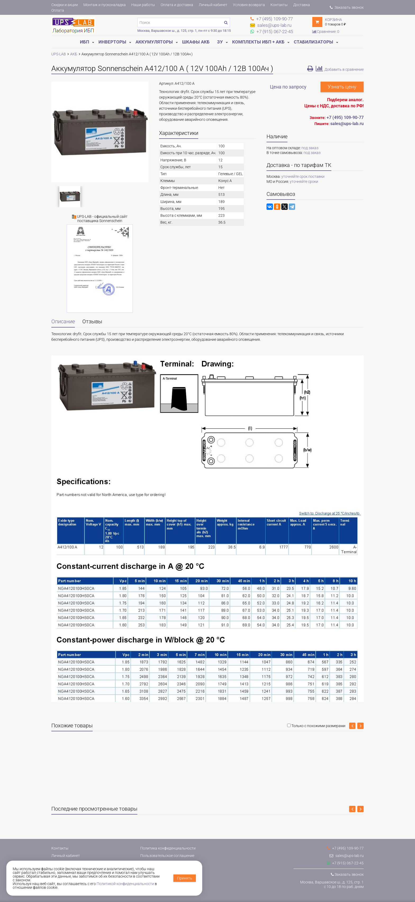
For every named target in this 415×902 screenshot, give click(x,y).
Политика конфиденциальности (168, 848)
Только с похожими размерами (318, 726)
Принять (184, 878)
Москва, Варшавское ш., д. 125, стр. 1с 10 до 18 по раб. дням (332, 884)
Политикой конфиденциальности (125, 884)
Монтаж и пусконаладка (104, 5)
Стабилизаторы (313, 42)
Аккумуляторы (154, 42)
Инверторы (112, 42)
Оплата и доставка (177, 5)
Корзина (333, 19)
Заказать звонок (347, 7)
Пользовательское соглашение (167, 856)
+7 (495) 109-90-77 (345, 117)
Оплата (57, 10)
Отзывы (92, 322)
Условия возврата (249, 5)
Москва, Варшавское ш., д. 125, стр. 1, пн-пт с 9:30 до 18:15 (184, 31)
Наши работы (143, 5)
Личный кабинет (213, 5)
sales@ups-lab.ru (347, 856)
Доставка (301, 5)
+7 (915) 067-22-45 (345, 863)
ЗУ (220, 42)
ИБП (84, 42)
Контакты (279, 5)
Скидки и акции (64, 5)
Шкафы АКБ (196, 42)
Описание (63, 322)
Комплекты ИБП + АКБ (258, 42)
